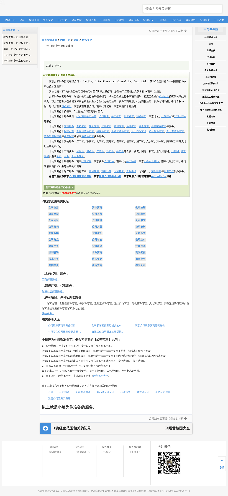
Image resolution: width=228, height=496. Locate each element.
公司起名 (64, 392)
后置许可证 (87, 136)
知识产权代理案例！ (53, 291)
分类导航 (210, 29)
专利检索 (119, 171)
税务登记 (141, 116)
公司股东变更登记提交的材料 (166, 30)
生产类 (120, 151)
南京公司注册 (49, 40)
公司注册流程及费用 (80, 176)
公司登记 (116, 116)
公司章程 (105, 19)
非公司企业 (211, 77)
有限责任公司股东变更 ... (17, 37)
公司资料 (191, 19)
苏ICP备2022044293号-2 (178, 491)
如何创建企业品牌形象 (211, 110)
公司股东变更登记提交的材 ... (108, 325)
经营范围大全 (100, 375)
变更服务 (69, 126)
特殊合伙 (211, 57)
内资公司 (10, 19)
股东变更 (87, 40)
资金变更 (144, 126)
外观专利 (211, 123)
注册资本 (140, 246)
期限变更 (140, 252)
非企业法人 (77, 156)
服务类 (90, 151)
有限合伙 (211, 63)
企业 (66, 156)
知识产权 (169, 171)
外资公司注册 (162, 392)
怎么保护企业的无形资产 (211, 103)
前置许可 (69, 136)
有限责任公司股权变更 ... (17, 43)
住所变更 (97, 265)
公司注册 (34, 19)
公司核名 (104, 116)
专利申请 (131, 171)
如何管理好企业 (210, 83)
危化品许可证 (156, 131)
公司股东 (148, 19)
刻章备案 (129, 116)
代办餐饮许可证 (83, 452)
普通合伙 (211, 50)
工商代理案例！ (50, 279)
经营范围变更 (158, 126)
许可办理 (69, 131)
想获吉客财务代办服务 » (59, 187)
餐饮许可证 (102, 131)
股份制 (175, 151)
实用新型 (211, 130)
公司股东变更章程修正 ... (17, 60)
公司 (22, 19)
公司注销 (62, 19)
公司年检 (109, 161)
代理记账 (86, 161)
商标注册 (94, 171)
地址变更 (131, 126)
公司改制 (219, 19)
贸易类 (80, 151)
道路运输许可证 (120, 131)
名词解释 (54, 252)
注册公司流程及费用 (59, 398)
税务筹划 (66, 106)
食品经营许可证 (85, 131)
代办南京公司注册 (86, 116)
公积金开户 (180, 116)
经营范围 (125, 392)
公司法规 (134, 19)
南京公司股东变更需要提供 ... (151, 325)
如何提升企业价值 (210, 90)
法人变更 (94, 126)
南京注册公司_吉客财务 (28, 8)
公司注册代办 (158, 176)
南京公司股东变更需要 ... (17, 48)
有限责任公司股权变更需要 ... (64, 331)
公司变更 (54, 246)
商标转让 (106, 171)
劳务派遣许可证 (53, 136)
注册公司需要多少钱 (110, 176)
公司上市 (91, 19)
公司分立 (54, 239)
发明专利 (211, 116)
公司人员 (176, 19)
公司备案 (205, 19)
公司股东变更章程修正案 (62, 325)
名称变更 (81, 126)
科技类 (110, 151)
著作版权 (156, 171)
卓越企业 (164, 96)
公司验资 (131, 161)
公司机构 (162, 19)
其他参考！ (48, 313)
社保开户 (166, 116)
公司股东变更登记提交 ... (17, 54)
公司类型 (77, 19)
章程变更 (119, 126)
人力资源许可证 (175, 131)
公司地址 (119, 19)
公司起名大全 (210, 37)
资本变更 (48, 19)
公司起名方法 (83, 392)
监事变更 (106, 126)
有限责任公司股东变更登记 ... (108, 331)
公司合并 (140, 233)
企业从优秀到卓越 (210, 96)
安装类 (100, 151)
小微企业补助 (151, 161)
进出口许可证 (138, 131)
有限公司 (140, 265)
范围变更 (54, 265)
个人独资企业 (210, 70)
